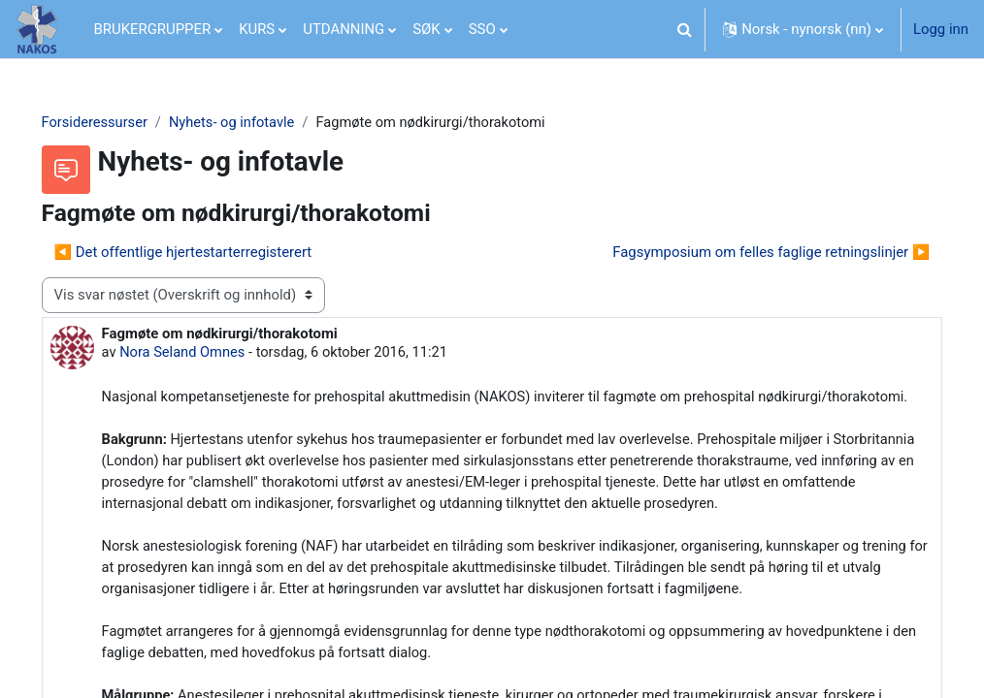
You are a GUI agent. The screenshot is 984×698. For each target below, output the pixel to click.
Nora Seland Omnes (212, 354)
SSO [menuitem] (482, 29)
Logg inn (940, 29)
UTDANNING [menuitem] (343, 29)
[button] (684, 29)
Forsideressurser (123, 123)
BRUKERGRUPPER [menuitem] (153, 29)
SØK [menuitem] (426, 29)
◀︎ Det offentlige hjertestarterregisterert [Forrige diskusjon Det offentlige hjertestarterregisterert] (211, 253)
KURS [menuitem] (257, 29)
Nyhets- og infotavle (263, 123)
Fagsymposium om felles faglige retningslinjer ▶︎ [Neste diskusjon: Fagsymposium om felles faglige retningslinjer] (743, 253)
